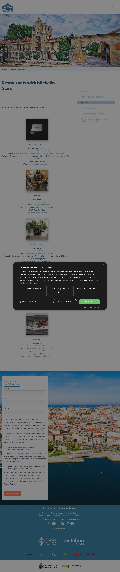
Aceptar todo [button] (89, 301)
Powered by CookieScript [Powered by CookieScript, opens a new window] (91, 308)
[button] (30, 301)
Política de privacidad (28, 283)
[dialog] (60, 286)
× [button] (103, 264)
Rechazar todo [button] (65, 301)
